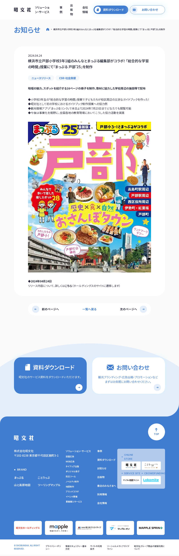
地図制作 (70, 487)
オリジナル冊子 (73, 472)
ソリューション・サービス (42, 9)
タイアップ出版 (72, 467)
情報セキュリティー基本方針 (76, 548)
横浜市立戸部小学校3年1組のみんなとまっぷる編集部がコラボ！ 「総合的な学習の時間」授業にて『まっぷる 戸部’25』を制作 (109, 29)
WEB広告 (70, 462)
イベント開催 (71, 497)
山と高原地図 (22, 486)
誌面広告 (70, 457)
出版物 (71, 9)
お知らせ (101, 469)
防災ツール (71, 477)
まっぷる (19, 478)
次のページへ (128, 309)
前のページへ (50, 309)
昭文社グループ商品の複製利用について (149, 548)
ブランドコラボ (72, 492)
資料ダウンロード (106, 461)
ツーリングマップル (49, 486)
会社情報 (85, 9)
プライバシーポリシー (53, 548)
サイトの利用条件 (96, 548)
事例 (61, 9)
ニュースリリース (41, 78)
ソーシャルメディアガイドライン (118, 548)
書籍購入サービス (74, 502)
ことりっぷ (44, 478)
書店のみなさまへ (106, 487)
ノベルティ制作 (72, 482)
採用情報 (102, 495)
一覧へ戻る (89, 309)
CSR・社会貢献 (69, 78)
